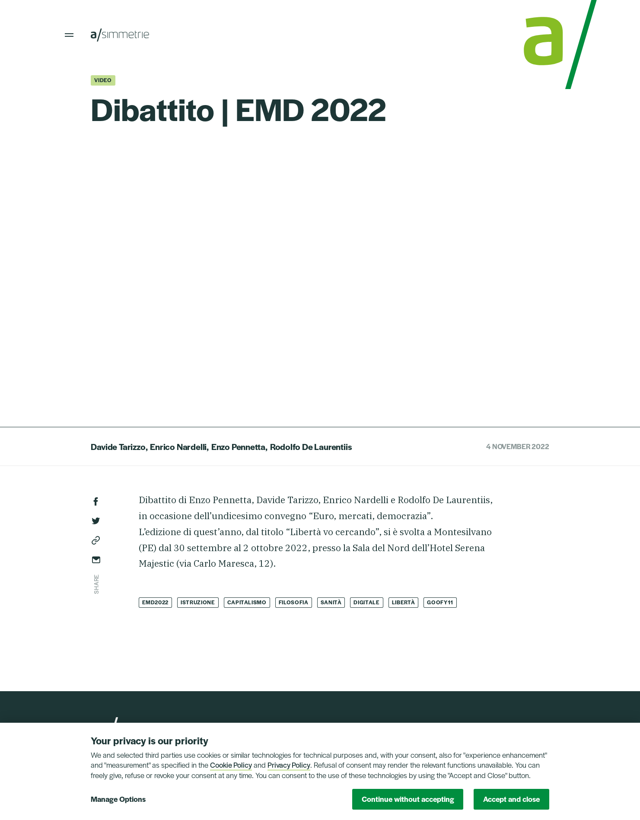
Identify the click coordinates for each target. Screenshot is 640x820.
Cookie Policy (231, 764)
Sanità (331, 602)
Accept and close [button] (511, 799)
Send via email (96, 560)
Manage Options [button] (118, 799)
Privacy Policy (288, 764)
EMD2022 (155, 602)
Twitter (96, 521)
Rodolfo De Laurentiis (311, 446)
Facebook (96, 501)
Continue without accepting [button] (408, 799)
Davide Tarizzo (118, 446)
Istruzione (198, 602)
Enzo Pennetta (238, 446)
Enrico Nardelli (178, 446)
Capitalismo (247, 602)
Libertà (403, 602)
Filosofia (294, 602)
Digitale (366, 602)
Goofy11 (440, 602)
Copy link (96, 540)
